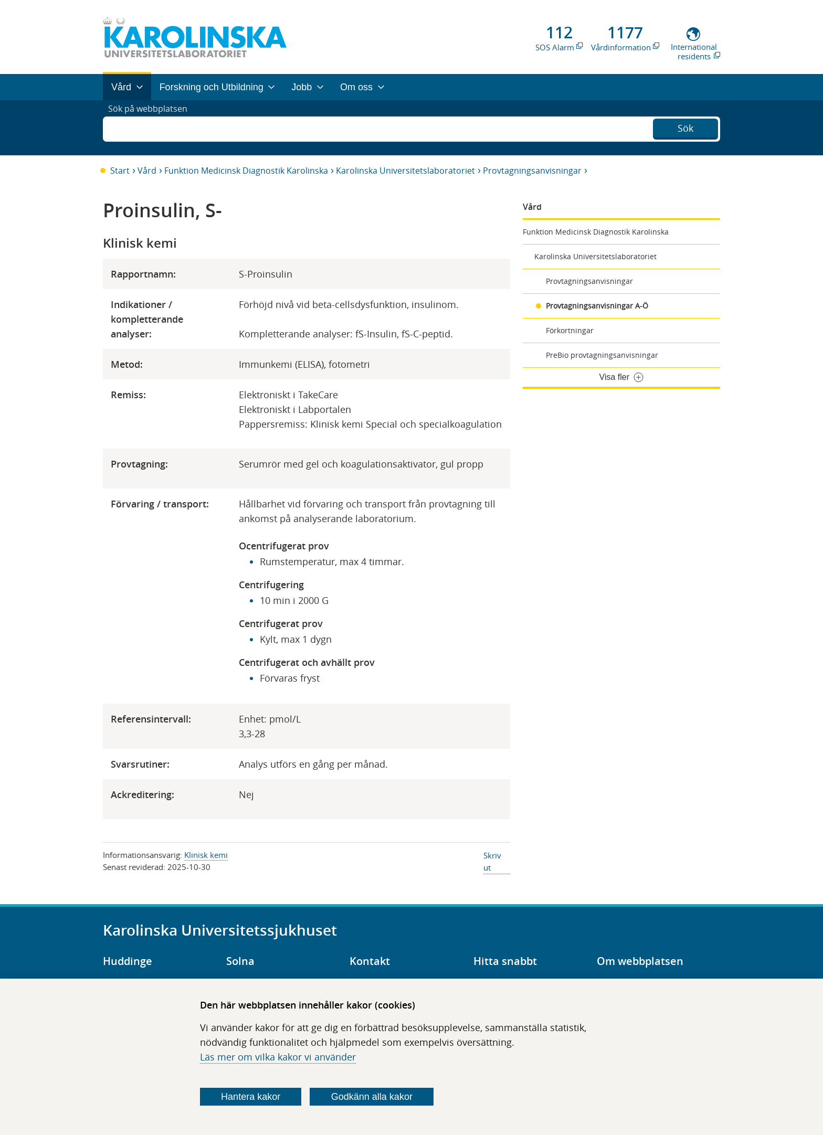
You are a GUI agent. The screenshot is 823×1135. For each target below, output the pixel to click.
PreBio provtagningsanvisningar (602, 355)
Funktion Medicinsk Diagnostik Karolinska (246, 170)
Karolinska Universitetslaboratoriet (405, 170)
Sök (685, 126)
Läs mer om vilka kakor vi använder (278, 1057)
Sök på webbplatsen (152, 127)
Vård (147, 170)
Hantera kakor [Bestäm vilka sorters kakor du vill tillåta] (250, 1096)
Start (120, 170)
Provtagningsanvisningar (532, 170)
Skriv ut (492, 861)
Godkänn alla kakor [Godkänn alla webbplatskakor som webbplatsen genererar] (372, 1096)
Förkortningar (570, 330)
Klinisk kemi (206, 855)
